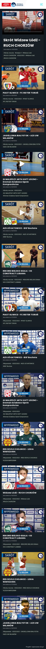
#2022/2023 (21, 55)
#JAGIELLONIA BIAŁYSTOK (32, 144)
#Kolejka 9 (18, 53)
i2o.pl (42, 647)
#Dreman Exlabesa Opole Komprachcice (15, 195)
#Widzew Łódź (27, 53)
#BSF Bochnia (7, 237)
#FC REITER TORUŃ (9, 101)
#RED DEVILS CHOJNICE (29, 457)
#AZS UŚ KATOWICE (29, 234)
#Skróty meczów (9, 53)
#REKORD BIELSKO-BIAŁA (31, 279)
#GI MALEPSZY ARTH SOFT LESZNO (15, 193)
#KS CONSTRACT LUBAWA (12, 282)
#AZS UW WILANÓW (9, 147)
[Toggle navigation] (41, 4)
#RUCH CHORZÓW (10, 55)
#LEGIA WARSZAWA (9, 460)
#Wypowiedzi (7, 320)
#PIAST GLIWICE (28, 99)
